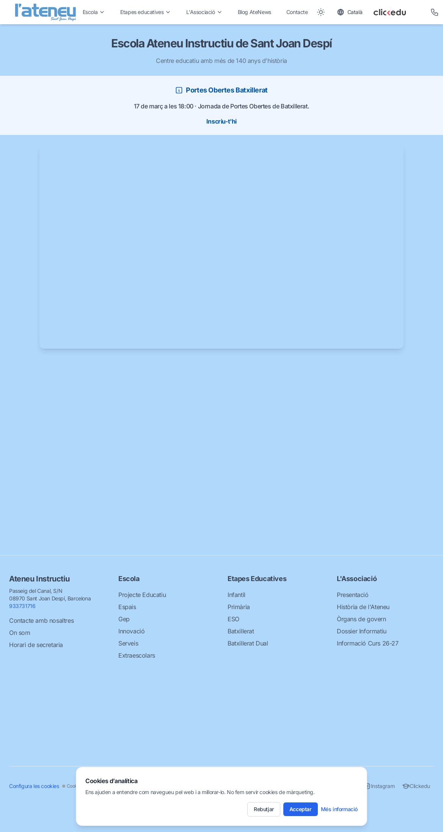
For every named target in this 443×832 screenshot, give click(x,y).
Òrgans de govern (361, 619)
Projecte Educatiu (142, 595)
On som (19, 632)
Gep (124, 619)
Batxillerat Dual (248, 643)
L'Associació (204, 12)
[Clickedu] (396, 12)
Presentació (353, 595)
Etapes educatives (145, 12)
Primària (239, 607)
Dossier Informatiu (361, 631)
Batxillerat (241, 631)
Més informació (339, 809)
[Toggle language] (349, 12)
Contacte (297, 12)
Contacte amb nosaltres (41, 620)
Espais (127, 607)
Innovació (131, 631)
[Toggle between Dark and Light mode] (321, 12)
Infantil (236, 595)
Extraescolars (136, 655)
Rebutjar (264, 809)
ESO (233, 619)
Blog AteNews (254, 12)
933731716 (22, 606)
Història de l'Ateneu (363, 607)
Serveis (128, 643)
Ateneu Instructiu (39, 578)
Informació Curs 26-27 (368, 643)
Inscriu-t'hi (221, 121)
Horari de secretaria (36, 645)
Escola (94, 12)
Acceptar (300, 809)
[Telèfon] (434, 12)
